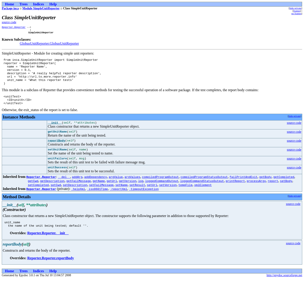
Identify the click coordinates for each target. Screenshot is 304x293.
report (273, 194)
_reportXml (118, 202)
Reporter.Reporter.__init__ (48, 247)
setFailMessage (101, 198)
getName (99, 194)
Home (9, 4)
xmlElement (203, 198)
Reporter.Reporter (14, 27)
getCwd (33, 194)
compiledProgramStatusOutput (204, 190)
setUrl (152, 198)
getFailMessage (78, 194)
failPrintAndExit (243, 190)
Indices (38, 4)
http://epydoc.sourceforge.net (284, 289)
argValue (116, 190)
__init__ (55, 132)
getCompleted (283, 190)
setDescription (75, 198)
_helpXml (78, 202)
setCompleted (38, 198)
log (140, 194)
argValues (132, 190)
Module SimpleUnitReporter (41, 8)
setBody (286, 194)
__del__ (64, 190)
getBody (265, 190)
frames (296, 10)
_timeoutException (144, 202)
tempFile (185, 198)
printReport (235, 194)
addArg (77, 190)
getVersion (127, 194)
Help (53, 4)
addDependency (95, 190)
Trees (23, 4)
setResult (137, 198)
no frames (296, 13)
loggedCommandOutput (161, 194)
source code (9, 22)
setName (121, 198)
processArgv (256, 194)
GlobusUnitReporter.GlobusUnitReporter (49, 45)
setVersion (168, 198)
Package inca (10, 8)
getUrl (112, 194)
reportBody (56, 151)
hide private (295, 8)
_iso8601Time (97, 202)
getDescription (52, 194)
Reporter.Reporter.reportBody (50, 272)
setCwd (56, 198)
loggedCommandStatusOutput (202, 194)
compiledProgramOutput (160, 190)
